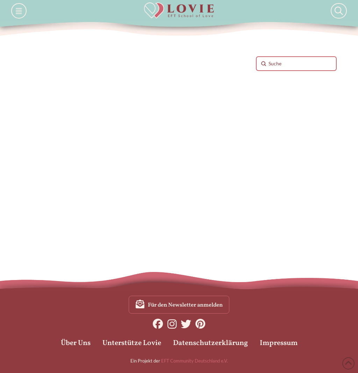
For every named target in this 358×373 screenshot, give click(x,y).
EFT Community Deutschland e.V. (194, 361)
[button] (19, 11)
